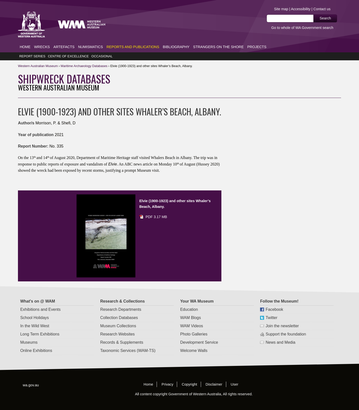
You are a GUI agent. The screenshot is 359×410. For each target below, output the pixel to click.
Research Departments (120, 302)
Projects (257, 39)
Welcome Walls (193, 343)
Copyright (189, 377)
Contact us (322, 9)
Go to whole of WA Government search (302, 28)
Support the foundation (286, 327)
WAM (38, 58)
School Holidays (34, 310)
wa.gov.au (31, 378)
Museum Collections (118, 318)
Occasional (102, 49)
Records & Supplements (121, 335)
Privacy (167, 377)
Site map (281, 9)
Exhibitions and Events (40, 302)
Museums (29, 335)
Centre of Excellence (68, 49)
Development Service (199, 335)
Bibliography (176, 39)
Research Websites (117, 327)
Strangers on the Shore (218, 39)
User (234, 377)
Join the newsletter (282, 318)
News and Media (280, 335)
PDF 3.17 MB (156, 210)
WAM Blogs (190, 310)
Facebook (274, 302)
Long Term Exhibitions (40, 327)
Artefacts (64, 39)
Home (25, 39)
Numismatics (90, 39)
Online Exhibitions (36, 343)
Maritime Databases (84, 58)
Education (189, 302)
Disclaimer (214, 377)
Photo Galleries (193, 327)
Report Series (32, 49)
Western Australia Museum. (172, 17)
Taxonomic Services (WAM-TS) (128, 343)
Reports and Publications (132, 39)
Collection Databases (119, 310)
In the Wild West (34, 318)
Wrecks (42, 39)
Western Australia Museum (31, 17)
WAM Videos (191, 318)
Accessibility (300, 9)
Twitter (271, 310)
